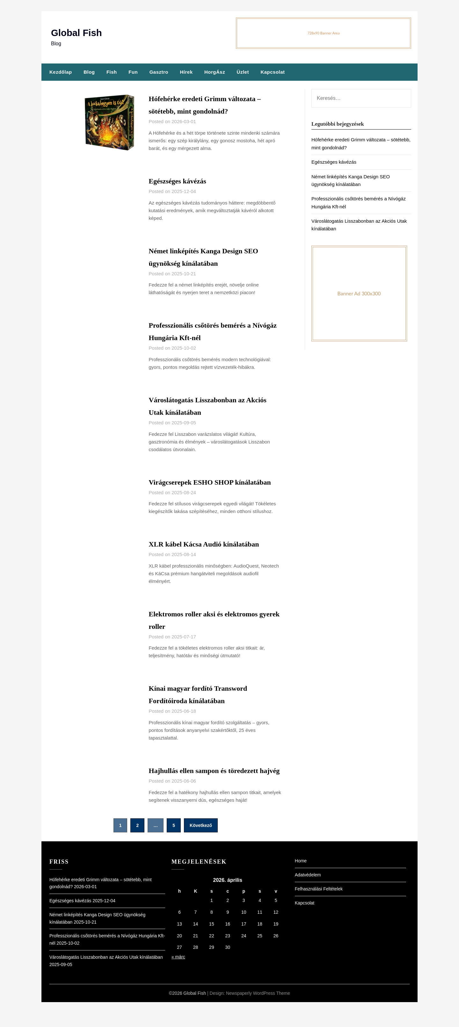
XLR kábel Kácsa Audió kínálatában (214, 556)
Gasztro (158, 72)
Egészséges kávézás (183, 180)
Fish (111, 72)
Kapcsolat (272, 72)
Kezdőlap (60, 72)
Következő (201, 850)
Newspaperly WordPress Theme (258, 1018)
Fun (133, 72)
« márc (178, 981)
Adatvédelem (308, 899)
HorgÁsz (214, 72)
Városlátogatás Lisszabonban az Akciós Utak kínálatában (106, 982)
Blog (89, 72)
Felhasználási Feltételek (319, 913)
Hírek (186, 72)
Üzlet (243, 72)
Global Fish (77, 32)
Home (301, 885)
